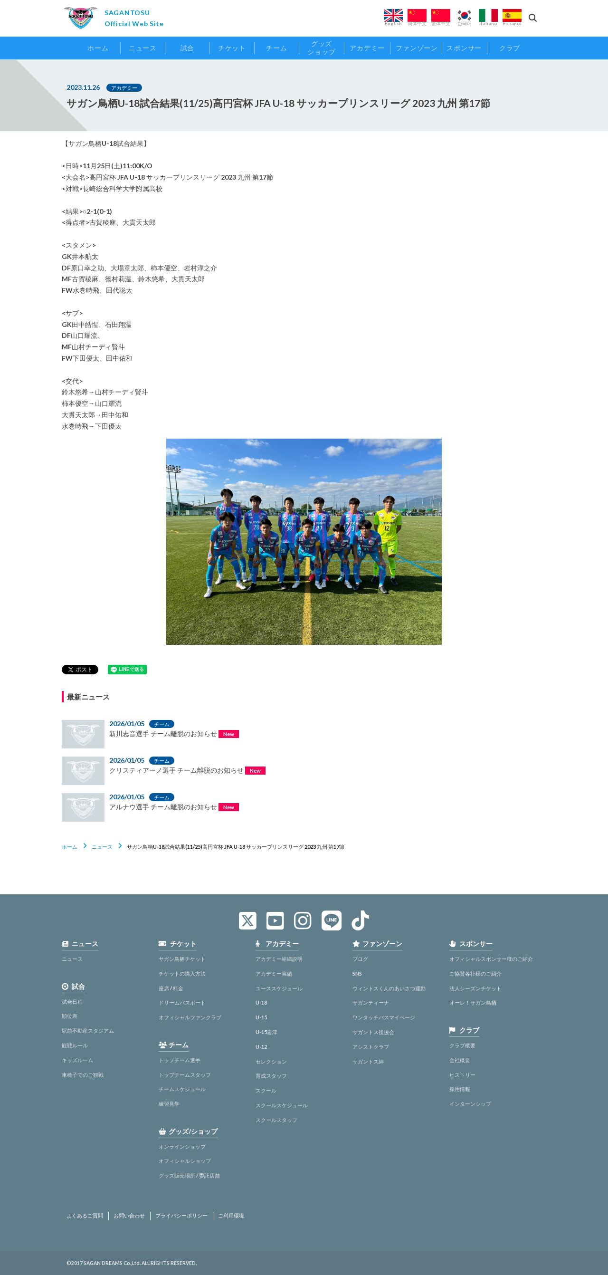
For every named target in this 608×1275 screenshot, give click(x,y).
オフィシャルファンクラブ (190, 1017)
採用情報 (459, 1089)
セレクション (271, 1061)
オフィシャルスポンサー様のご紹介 (491, 959)
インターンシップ (470, 1104)
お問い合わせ (129, 1215)
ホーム (69, 847)
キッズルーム (77, 1060)
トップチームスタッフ (185, 1075)
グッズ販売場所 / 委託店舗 (189, 1175)
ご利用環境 (231, 1215)
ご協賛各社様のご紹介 (475, 973)
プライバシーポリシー (181, 1215)
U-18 (261, 1002)
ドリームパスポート (182, 1002)
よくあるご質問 (84, 1215)
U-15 (261, 1017)
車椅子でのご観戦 (83, 1075)
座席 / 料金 (171, 988)
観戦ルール (75, 1045)
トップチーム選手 (179, 1060)
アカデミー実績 (274, 973)
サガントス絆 (368, 1061)
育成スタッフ (271, 1076)
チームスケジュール (182, 1089)
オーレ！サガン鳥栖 (472, 1002)
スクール (266, 1090)
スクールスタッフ (276, 1120)
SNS (357, 973)
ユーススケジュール (279, 988)
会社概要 (459, 1060)
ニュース (102, 847)
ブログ (360, 959)
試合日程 (72, 1001)
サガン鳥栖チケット (182, 959)
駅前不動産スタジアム (88, 1030)
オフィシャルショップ (185, 1161)
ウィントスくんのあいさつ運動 (389, 988)
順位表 (69, 1016)
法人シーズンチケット (475, 988)
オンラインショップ (182, 1146)
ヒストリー (462, 1075)
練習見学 (169, 1104)
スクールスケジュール (282, 1105)
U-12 (261, 1047)
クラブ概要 (462, 1045)
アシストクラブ (370, 1047)
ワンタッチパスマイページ (383, 1017)
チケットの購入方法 (182, 973)
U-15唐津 (266, 1032)
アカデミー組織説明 (279, 959)
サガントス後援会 (373, 1032)
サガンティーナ (370, 1002)
